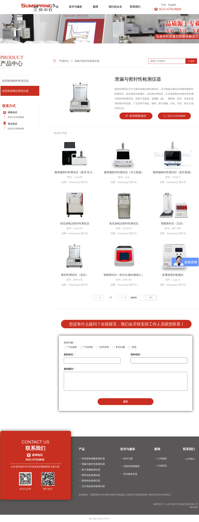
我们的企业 (115, 6)
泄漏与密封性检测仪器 (87, 61)
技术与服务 (75, 6)
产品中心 (64, 61)
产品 (55, 6)
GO (150, 297)
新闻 (95, 6)
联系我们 (135, 6)
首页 (35, 6)
